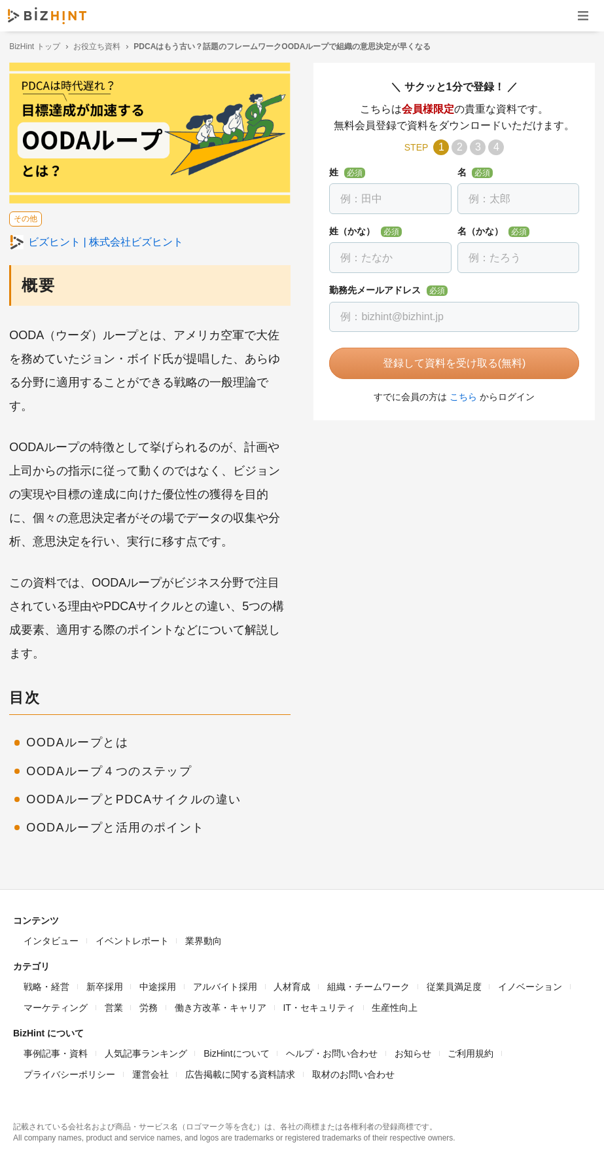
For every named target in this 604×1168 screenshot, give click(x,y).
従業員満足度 (454, 984)
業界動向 (203, 939)
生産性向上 (394, 1005)
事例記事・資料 (56, 1051)
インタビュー (51, 939)
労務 (148, 1005)
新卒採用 (104, 984)
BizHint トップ (38, 46)
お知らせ (413, 1051)
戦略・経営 (46, 984)
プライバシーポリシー (69, 1072)
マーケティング (56, 1005)
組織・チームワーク (368, 984)
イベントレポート (132, 939)
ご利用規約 (470, 1051)
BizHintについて (236, 1051)
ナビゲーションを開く (583, 15)
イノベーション (530, 984)
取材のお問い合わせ (353, 1072)
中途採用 (157, 984)
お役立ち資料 (100, 46)
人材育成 (292, 984)
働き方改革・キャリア (220, 1005)
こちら (461, 397)
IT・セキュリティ (319, 1005)
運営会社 (150, 1072)
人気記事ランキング (146, 1051)
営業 (114, 1005)
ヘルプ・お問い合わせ (332, 1051)
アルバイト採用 (225, 984)
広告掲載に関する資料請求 (240, 1072)
